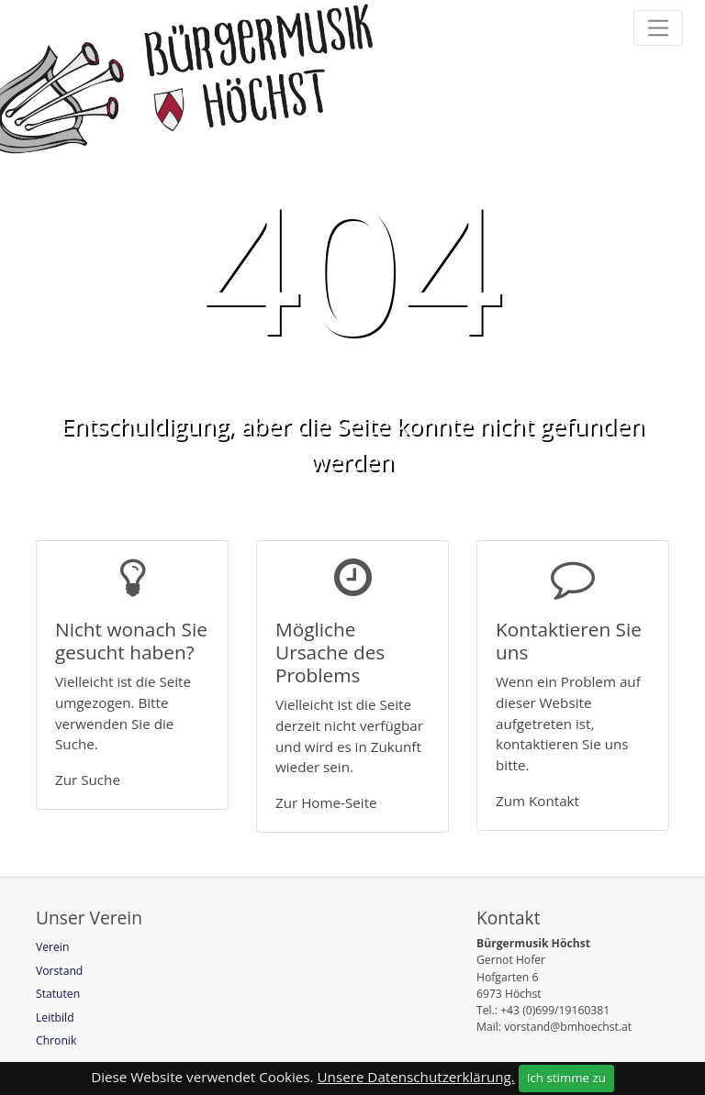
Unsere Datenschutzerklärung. (416, 1076)
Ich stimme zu (566, 1077)
